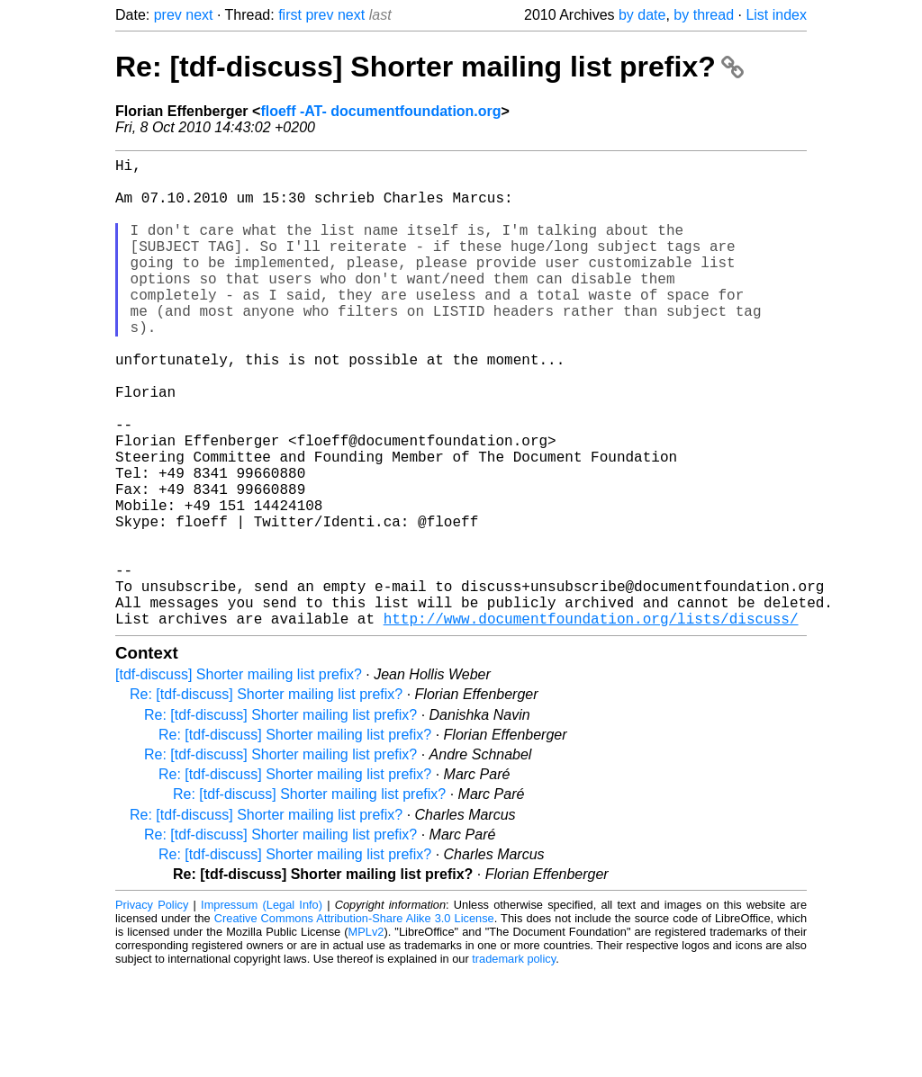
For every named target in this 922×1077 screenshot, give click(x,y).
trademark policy (514, 1063)
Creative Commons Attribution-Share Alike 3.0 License (354, 1022)
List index (776, 14)
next (198, 14)
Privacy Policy (151, 1009)
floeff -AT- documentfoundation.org (380, 111)
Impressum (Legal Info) (261, 1009)
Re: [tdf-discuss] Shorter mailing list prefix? (429, 66)
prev (168, 14)
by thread (703, 14)
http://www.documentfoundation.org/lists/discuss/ (591, 722)
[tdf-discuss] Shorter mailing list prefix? (238, 778)
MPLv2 (366, 1036)
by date (642, 14)
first (290, 14)
